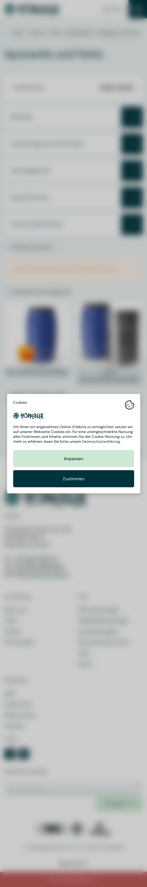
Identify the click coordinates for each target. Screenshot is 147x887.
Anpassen (73, 458)
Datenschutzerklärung (101, 441)
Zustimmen (74, 478)
